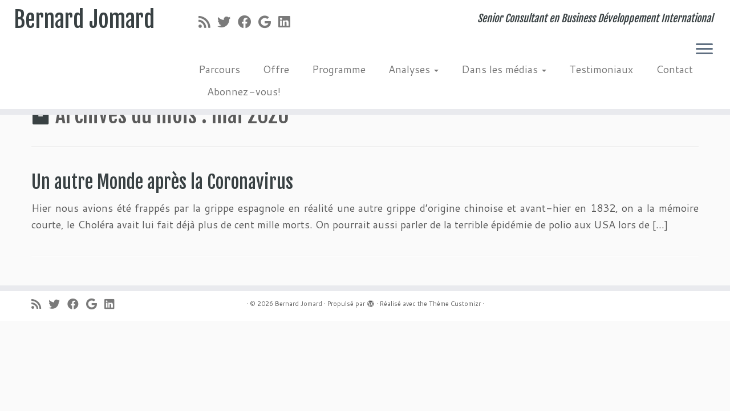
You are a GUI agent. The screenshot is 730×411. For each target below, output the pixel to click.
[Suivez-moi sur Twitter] (227, 21)
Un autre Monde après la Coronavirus (162, 182)
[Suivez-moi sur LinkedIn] (287, 21)
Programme (339, 69)
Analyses (413, 69)
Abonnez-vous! (244, 91)
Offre (276, 69)
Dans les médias (503, 69)
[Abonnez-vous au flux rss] (207, 21)
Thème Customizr (455, 303)
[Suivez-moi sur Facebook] (248, 21)
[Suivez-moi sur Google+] (268, 21)
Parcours (219, 69)
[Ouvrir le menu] (704, 49)
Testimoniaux (601, 69)
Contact (674, 69)
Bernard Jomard (84, 20)
